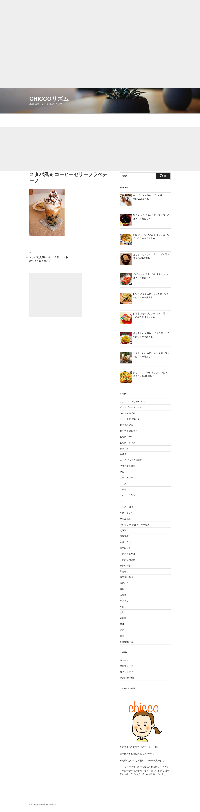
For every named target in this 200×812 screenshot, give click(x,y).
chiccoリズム (49, 99)
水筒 (122, 606)
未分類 (123, 595)
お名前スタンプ (127, 442)
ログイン (124, 660)
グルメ (123, 472)
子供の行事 (125, 565)
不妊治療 (124, 536)
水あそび (124, 600)
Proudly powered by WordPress (43, 804)
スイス (123, 483)
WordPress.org (127, 677)
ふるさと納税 (126, 507)
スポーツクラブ (127, 495)
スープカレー (126, 477)
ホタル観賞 (125, 518)
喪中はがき (125, 548)
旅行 (122, 589)
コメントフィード (128, 672)
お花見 (123, 454)
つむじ (123, 501)
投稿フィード (126, 666)
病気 (122, 612)
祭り (122, 624)
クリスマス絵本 (127, 466)
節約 (122, 630)
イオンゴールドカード (131, 407)
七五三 (123, 530)
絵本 (122, 636)
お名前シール (126, 436)
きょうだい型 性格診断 (131, 460)
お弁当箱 (124, 448)
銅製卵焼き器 (126, 641)
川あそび (124, 571)
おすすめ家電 (126, 425)
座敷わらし (125, 583)
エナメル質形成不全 (130, 419)
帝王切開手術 (126, 577)
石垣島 (123, 618)
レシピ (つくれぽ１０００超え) (135, 524)
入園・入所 (125, 542)
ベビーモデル (126, 513)
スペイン (124, 489)
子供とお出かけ (127, 554)
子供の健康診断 (127, 560)
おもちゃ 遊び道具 (129, 431)
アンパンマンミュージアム (133, 401)
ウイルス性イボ (127, 413)
